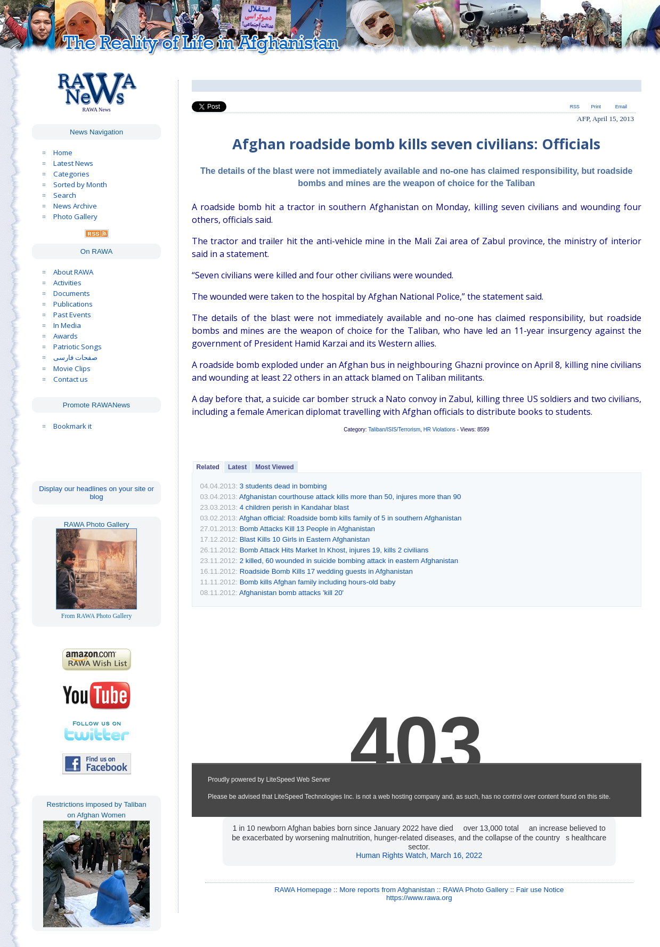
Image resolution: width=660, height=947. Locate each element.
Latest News (73, 163)
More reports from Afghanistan (387, 890)
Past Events (72, 314)
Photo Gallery (75, 216)
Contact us (70, 379)
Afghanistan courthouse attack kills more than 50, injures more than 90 (350, 497)
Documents (71, 293)
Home (62, 152)
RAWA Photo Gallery (475, 890)
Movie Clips (72, 368)
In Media (67, 325)
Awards (65, 336)
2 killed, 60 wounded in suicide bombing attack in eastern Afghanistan (349, 561)
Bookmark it (72, 426)
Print (596, 106)
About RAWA (73, 272)
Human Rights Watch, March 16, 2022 (419, 855)
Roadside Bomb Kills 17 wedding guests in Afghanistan (326, 571)
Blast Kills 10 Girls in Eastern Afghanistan (305, 539)
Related (208, 467)
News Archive (75, 206)
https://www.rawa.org (419, 898)
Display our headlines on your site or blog (96, 493)
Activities (67, 282)
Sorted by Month (80, 184)
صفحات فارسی (75, 358)
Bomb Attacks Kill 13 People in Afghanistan (307, 529)
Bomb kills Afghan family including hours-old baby (318, 582)
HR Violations (439, 429)
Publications (73, 304)
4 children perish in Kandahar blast (294, 507)
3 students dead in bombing (283, 486)
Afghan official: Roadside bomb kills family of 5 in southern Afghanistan (350, 518)
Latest (237, 467)
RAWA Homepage (302, 890)
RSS (575, 106)
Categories (71, 174)
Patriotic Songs (77, 346)
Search (64, 195)
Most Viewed (274, 467)
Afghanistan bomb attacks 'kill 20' (291, 593)
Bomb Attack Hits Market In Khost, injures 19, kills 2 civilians (334, 550)
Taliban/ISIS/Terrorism (394, 429)
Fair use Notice (540, 890)
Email (621, 106)
